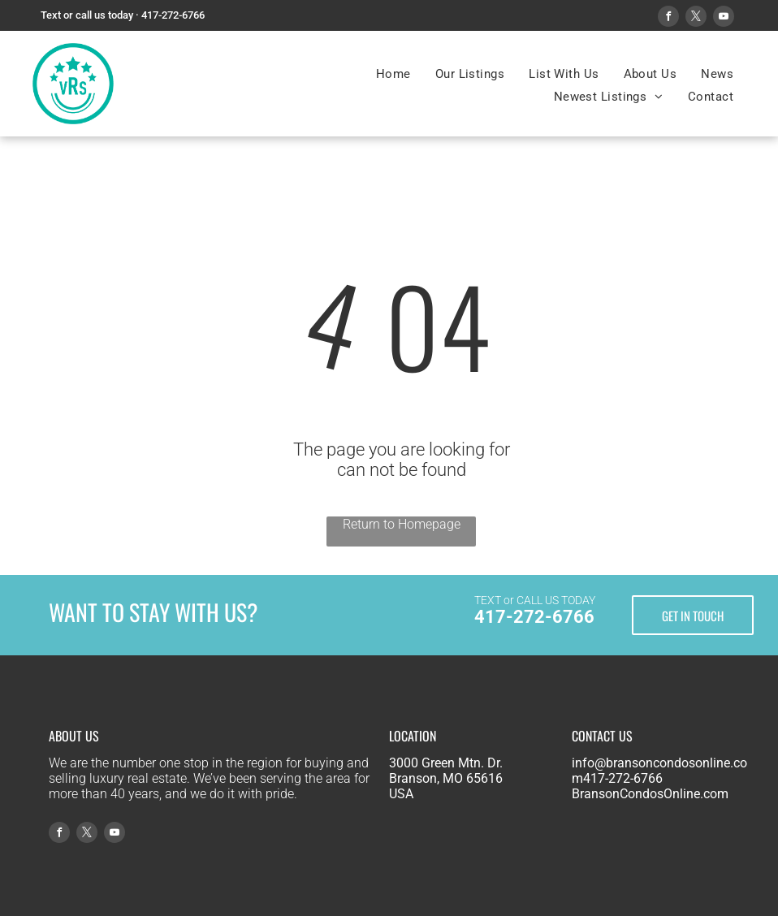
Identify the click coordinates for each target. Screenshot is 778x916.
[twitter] (696, 18)
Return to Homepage (401, 524)
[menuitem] (393, 74)
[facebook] (668, 18)
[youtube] (723, 18)
